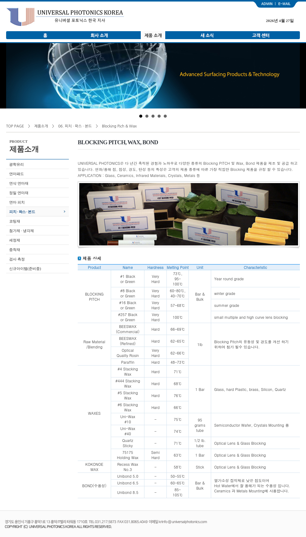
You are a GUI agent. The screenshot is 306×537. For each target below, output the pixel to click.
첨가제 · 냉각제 (21, 231)
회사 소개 (99, 35)
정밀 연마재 (18, 193)
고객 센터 (260, 35)
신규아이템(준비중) (25, 269)
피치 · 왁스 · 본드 (22, 212)
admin (263, 5)
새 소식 (207, 35)
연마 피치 (17, 202)
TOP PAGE (15, 126)
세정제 (14, 240)
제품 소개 (153, 35)
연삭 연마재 (18, 183)
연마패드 (16, 174)
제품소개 (41, 126)
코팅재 (14, 221)
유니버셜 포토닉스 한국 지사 (65, 17)
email (287, 5)
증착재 (14, 250)
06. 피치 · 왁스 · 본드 (75, 126)
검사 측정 (17, 259)
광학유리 (16, 164)
